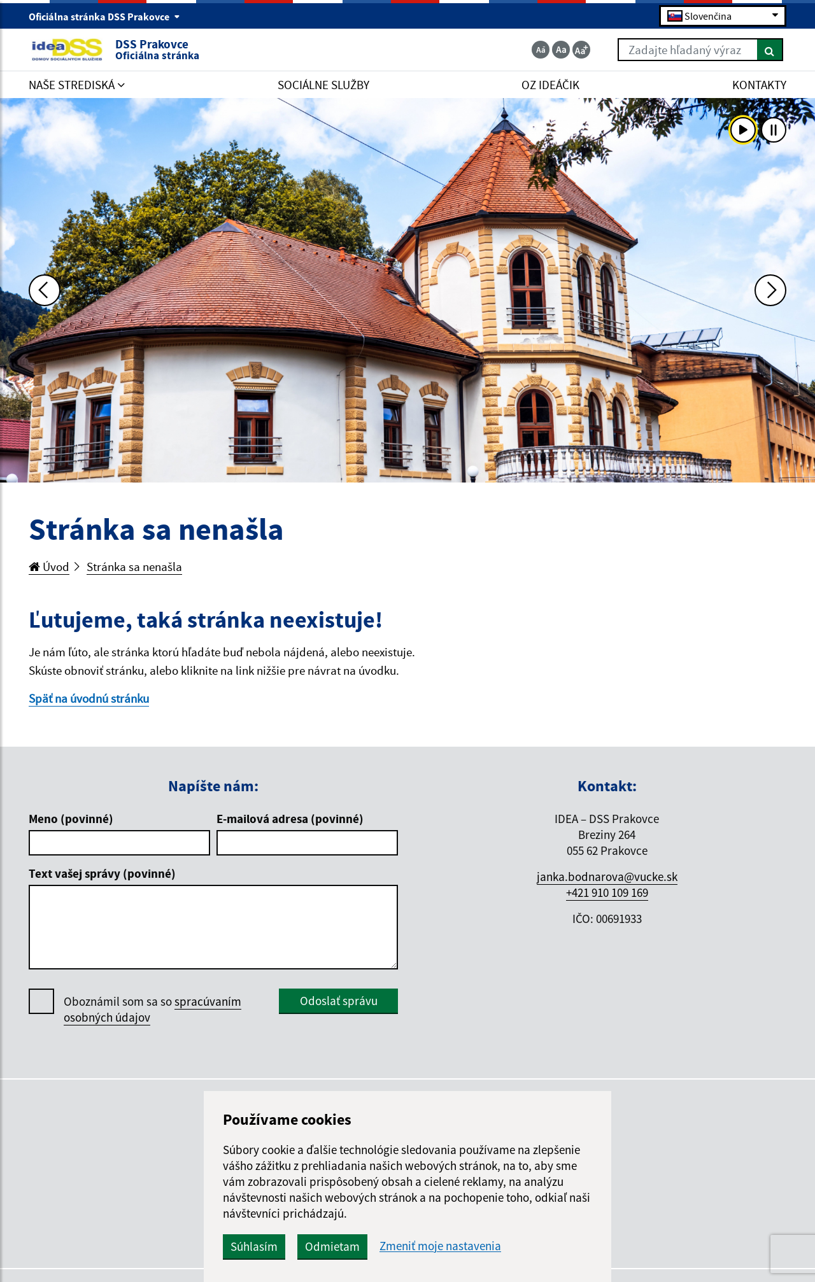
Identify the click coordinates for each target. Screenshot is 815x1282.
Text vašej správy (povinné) (102, 873)
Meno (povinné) (71, 818)
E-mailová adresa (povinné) (290, 818)
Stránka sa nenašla (134, 566)
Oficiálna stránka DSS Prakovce (104, 16)
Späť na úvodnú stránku (89, 698)
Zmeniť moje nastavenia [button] (440, 1246)
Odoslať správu (339, 1000)
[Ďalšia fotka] (770, 290)
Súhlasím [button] (254, 1246)
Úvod (49, 566)
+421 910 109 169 (607, 892)
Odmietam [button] (332, 1246)
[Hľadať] (770, 49)
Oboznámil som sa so (152, 1009)
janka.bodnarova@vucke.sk (607, 876)
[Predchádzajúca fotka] (44, 290)
